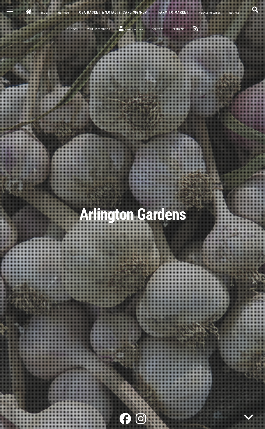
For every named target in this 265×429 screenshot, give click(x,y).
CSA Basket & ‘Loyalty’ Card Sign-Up (113, 12)
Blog (44, 12)
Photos (72, 29)
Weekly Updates (210, 12)
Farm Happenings (98, 29)
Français (179, 29)
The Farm (62, 12)
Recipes (234, 12)
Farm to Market (173, 12)
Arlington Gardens (132, 214)
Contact (158, 29)
